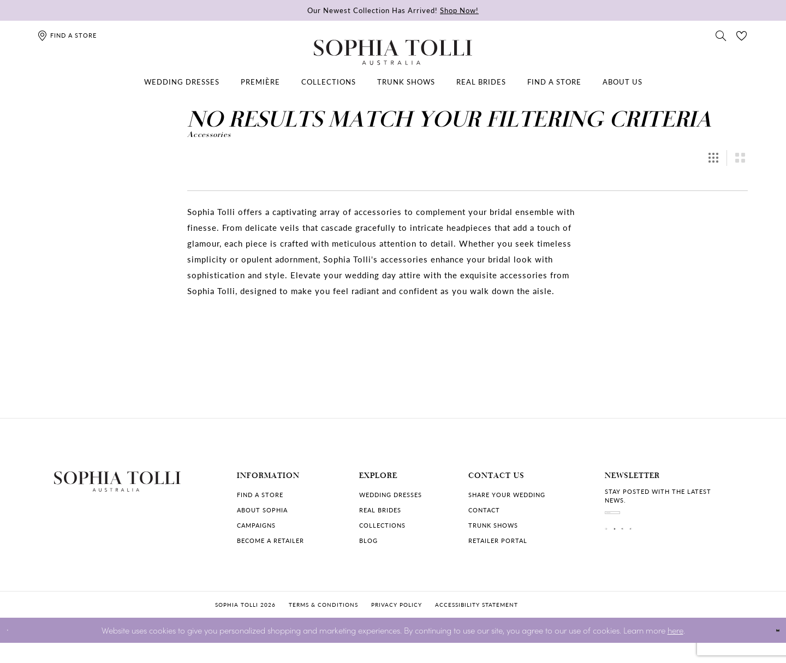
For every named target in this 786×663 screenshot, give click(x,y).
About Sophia (262, 510)
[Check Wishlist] (741, 35)
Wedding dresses (390, 495)
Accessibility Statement (476, 625)
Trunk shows (493, 525)
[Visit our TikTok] (701, 557)
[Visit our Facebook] (616, 557)
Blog (368, 540)
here (675, 649)
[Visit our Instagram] (644, 557)
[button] (713, 158)
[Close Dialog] (16, 650)
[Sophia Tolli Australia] (393, 52)
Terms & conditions (323, 625)
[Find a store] (67, 35)
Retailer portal (497, 540)
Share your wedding (506, 495)
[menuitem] (182, 81)
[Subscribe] (723, 521)
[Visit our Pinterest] (673, 557)
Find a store (260, 495)
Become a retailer (270, 540)
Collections (382, 525)
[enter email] (669, 521)
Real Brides (380, 510)
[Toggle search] (721, 35)
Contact (484, 510)
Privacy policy (396, 625)
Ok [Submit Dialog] (768, 650)
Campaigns (256, 525)
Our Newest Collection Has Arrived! (393, 10)
